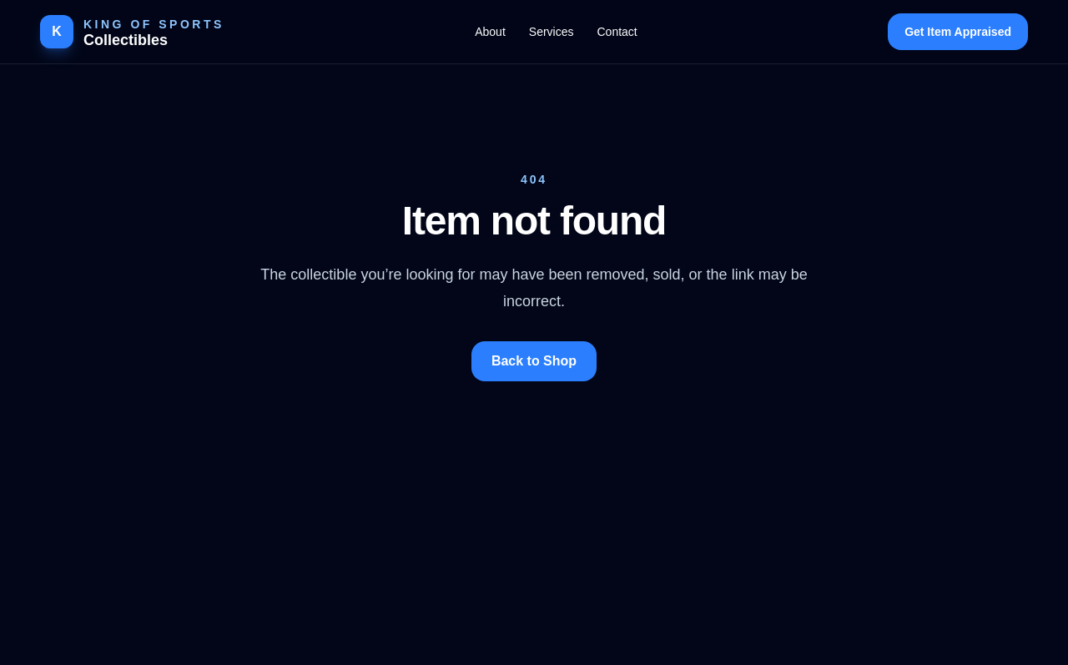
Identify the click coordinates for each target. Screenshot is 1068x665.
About (490, 31)
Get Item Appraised (957, 31)
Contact (617, 31)
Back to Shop (534, 361)
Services (551, 31)
